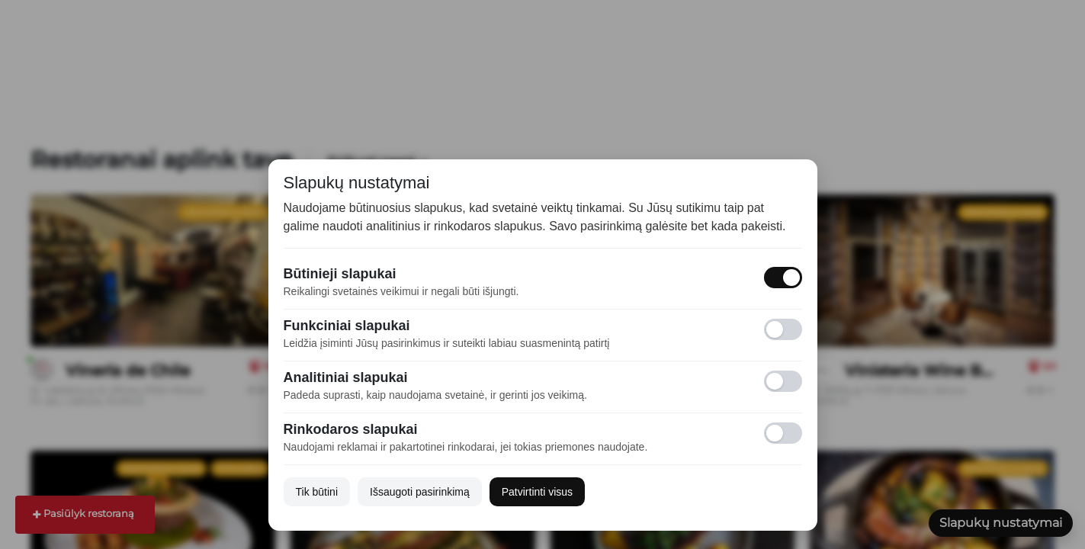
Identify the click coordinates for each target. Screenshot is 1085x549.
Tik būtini (317, 492)
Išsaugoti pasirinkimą (420, 492)
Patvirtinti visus (537, 492)
